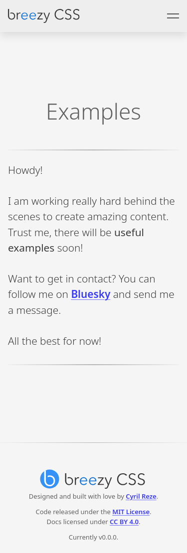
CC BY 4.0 (124, 521)
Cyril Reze (141, 496)
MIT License (131, 511)
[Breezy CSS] (93, 476)
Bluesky (90, 294)
